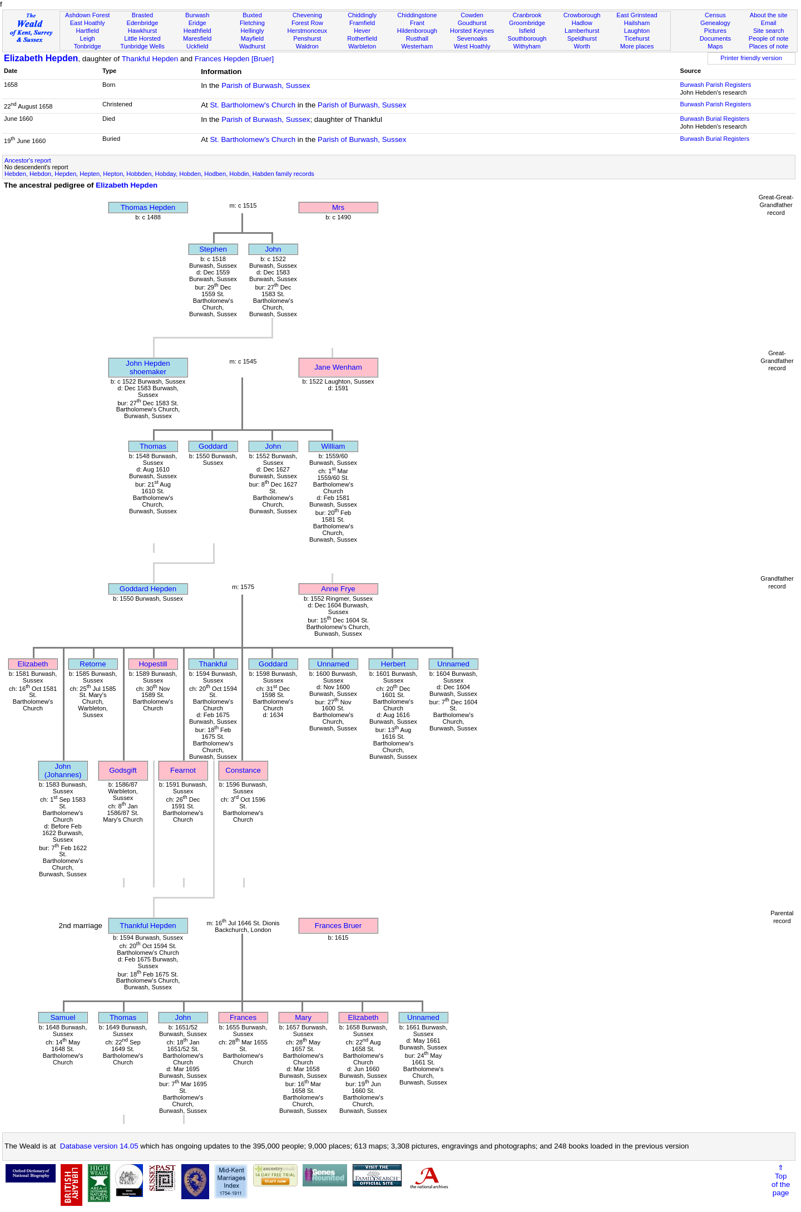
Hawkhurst (142, 30)
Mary (303, 1017)
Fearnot (183, 770)
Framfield (362, 22)
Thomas (153, 446)
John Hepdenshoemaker (148, 367)
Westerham (417, 46)
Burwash (197, 15)
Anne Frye (338, 589)
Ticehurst (636, 38)
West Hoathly (472, 46)
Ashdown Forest (87, 15)
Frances (243, 1017)
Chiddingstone (417, 15)
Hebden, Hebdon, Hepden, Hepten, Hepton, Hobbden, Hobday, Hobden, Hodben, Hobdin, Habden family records (159, 173)
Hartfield (87, 30)
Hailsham (637, 22)
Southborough (527, 38)
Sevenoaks (472, 38)
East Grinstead (636, 15)
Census (715, 15)
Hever (362, 30)
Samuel (62, 1017)
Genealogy (715, 22)
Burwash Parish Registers (715, 84)
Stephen (213, 249)
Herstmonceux (307, 30)
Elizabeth (33, 664)
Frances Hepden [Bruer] (234, 59)
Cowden (472, 15)
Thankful (213, 664)
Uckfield (197, 46)
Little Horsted (142, 38)
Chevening (307, 15)
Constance (243, 770)
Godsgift (123, 770)
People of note (769, 38)
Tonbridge (87, 46)
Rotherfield (362, 38)
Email (769, 22)
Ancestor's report (27, 160)
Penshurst (307, 38)
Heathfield (197, 30)
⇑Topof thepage (781, 1180)
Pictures (715, 30)
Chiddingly (362, 15)
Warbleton (362, 46)
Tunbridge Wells (142, 46)
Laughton (637, 30)
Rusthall (417, 38)
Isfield (527, 30)
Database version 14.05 (99, 1146)
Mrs (338, 207)
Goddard (213, 446)
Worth (581, 46)
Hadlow (582, 22)
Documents (715, 38)
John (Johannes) (63, 770)
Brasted (142, 15)
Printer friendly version (751, 58)
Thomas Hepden (148, 207)
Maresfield (197, 38)
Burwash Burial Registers (714, 118)
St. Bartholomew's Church (252, 105)
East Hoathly (87, 22)
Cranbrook (526, 15)
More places (637, 46)
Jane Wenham (338, 367)
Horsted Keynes (472, 30)
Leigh (87, 38)
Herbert (393, 664)
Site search (768, 30)
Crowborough (582, 15)
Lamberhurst (582, 30)
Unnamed (333, 664)
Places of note (768, 46)
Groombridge (527, 22)
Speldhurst (582, 38)
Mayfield (252, 38)
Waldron (307, 46)
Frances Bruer (338, 925)
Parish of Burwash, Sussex (265, 85)
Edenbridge (143, 22)
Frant (417, 22)
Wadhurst (252, 46)
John (273, 249)
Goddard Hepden (148, 589)
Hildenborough (417, 30)
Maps (715, 46)
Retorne (93, 664)
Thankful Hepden (150, 59)
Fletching (252, 22)
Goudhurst (472, 22)
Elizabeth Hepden (41, 58)
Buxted (252, 15)
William (333, 446)
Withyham (527, 46)
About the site (769, 15)
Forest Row (307, 22)
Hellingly (252, 30)
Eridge (197, 22)
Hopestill (153, 664)
